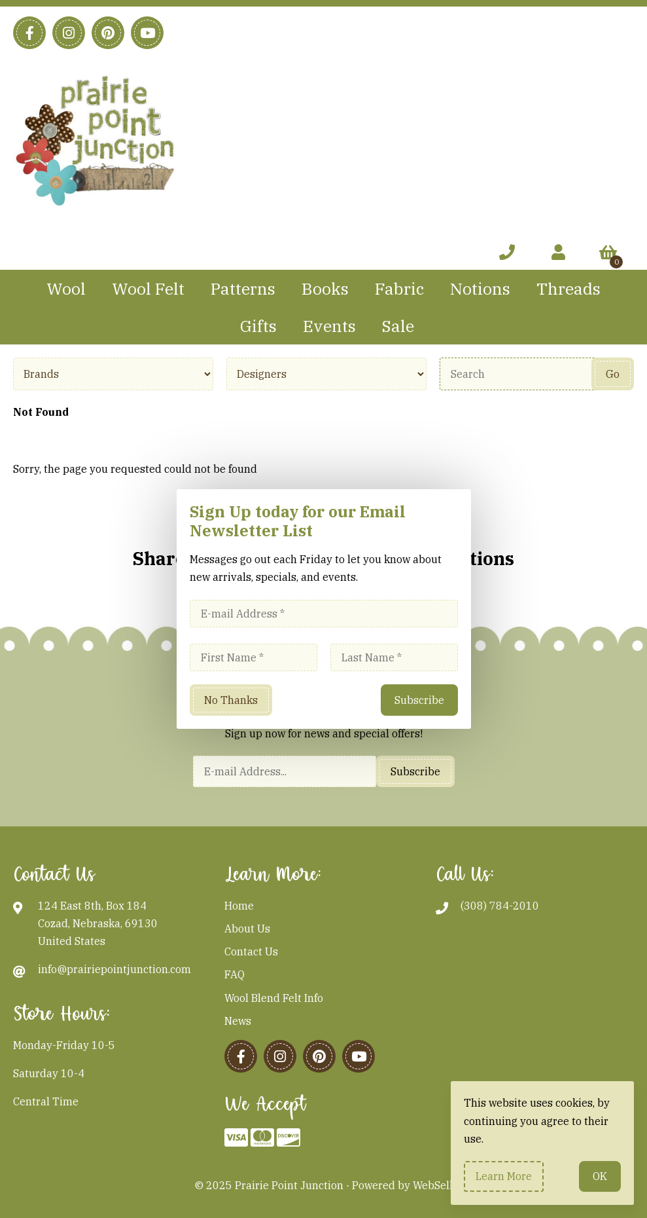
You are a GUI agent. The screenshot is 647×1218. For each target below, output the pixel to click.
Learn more (504, 1176)
